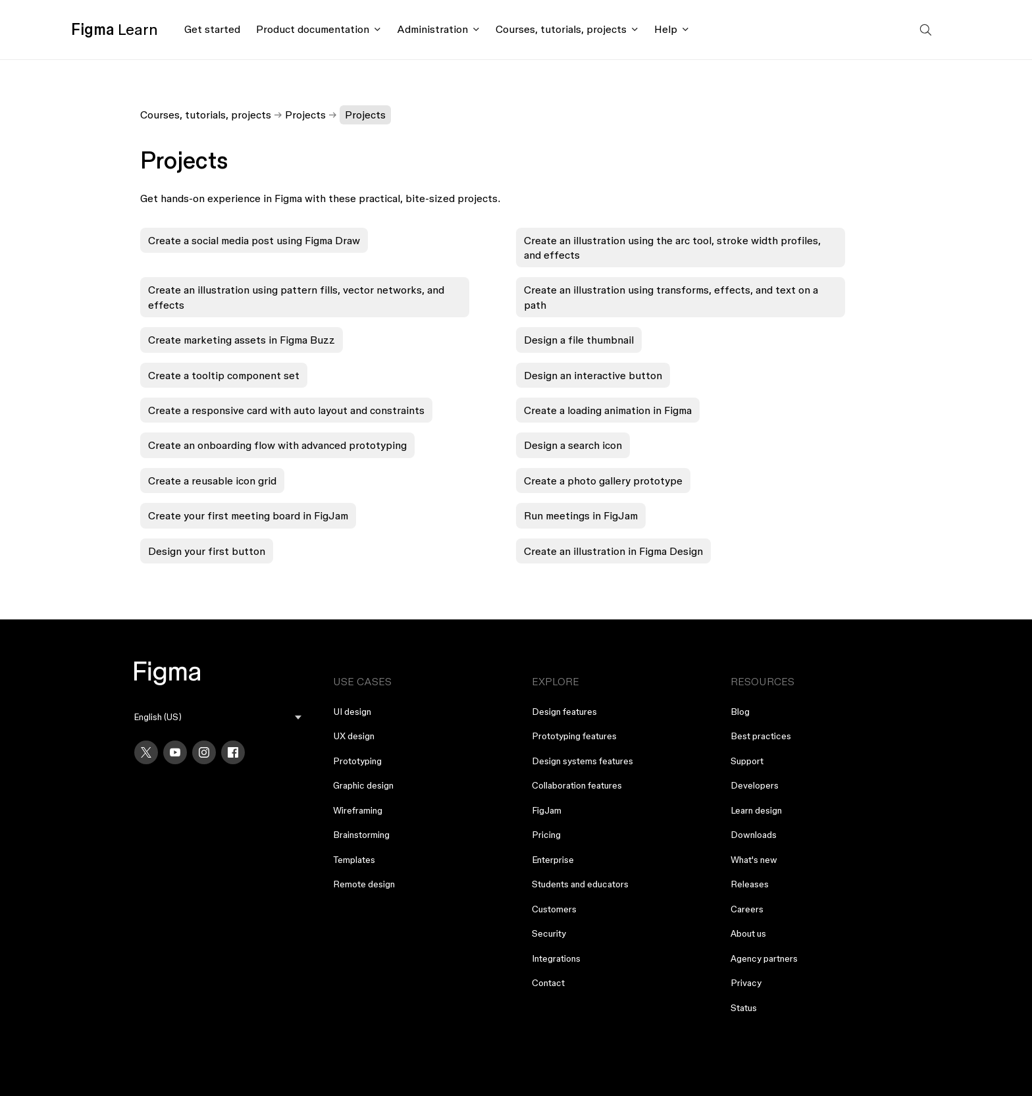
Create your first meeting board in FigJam (248, 515)
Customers (554, 909)
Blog (740, 711)
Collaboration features (577, 785)
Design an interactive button (593, 375)
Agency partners (764, 958)
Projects (305, 114)
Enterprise (553, 859)
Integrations (556, 958)
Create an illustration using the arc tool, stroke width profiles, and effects (672, 247)
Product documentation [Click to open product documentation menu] (312, 29)
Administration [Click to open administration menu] (432, 29)
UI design (352, 711)
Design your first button (206, 551)
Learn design (756, 810)
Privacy (746, 983)
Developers (755, 785)
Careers (747, 909)
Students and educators (580, 884)
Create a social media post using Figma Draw (254, 240)
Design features (564, 711)
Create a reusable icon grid (212, 480)
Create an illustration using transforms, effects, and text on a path (671, 297)
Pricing (546, 834)
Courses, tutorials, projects (205, 114)
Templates (354, 859)
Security (549, 933)
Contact (548, 983)
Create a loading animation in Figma (608, 410)
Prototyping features (574, 736)
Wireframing (357, 810)
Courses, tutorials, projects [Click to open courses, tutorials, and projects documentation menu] (561, 29)
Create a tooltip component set (223, 375)
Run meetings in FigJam (581, 515)
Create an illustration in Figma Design (613, 551)
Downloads (754, 834)
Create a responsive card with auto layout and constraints (286, 410)
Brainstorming (361, 834)
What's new (754, 859)
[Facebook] (233, 752)
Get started (212, 29)
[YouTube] (175, 752)
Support (747, 761)
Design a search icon (573, 445)
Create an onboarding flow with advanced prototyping (277, 445)
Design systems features (582, 761)
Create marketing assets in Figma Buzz (241, 340)
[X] (146, 752)
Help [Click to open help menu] (665, 29)
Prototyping (357, 761)
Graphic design (363, 785)
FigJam (546, 810)
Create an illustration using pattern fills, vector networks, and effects (296, 297)
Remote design (364, 884)
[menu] (217, 717)
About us (748, 933)
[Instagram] (204, 752)
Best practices (761, 736)
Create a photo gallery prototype (603, 480)
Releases (750, 884)
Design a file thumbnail (579, 340)
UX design (353, 736)
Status (744, 1008)
